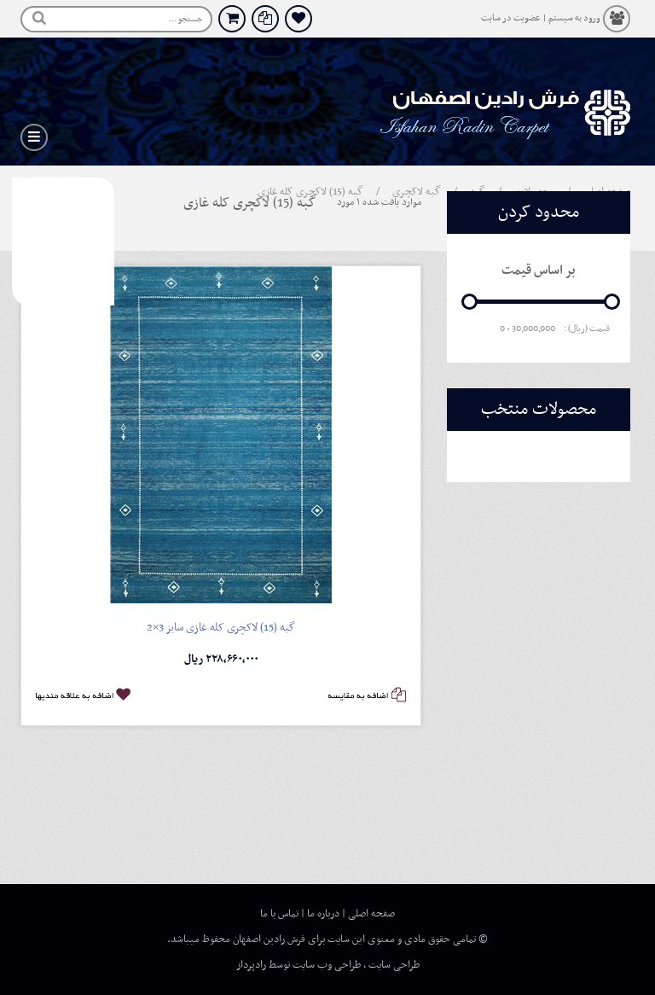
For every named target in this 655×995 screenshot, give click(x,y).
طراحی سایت (394, 965)
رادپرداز (251, 965)
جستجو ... (185, 19)
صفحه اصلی (371, 914)
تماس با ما (279, 914)
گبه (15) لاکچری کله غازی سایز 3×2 (221, 627)
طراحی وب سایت (327, 965)
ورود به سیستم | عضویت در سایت (540, 18)
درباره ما (323, 914)
